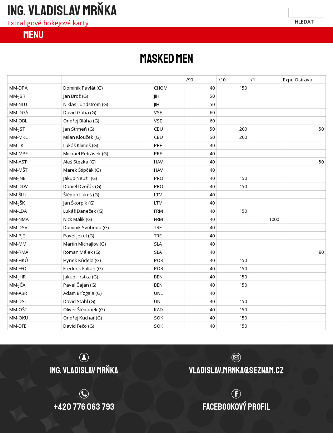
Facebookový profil (236, 407)
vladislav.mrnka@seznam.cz (236, 370)
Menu (33, 34)
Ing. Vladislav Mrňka (62, 11)
